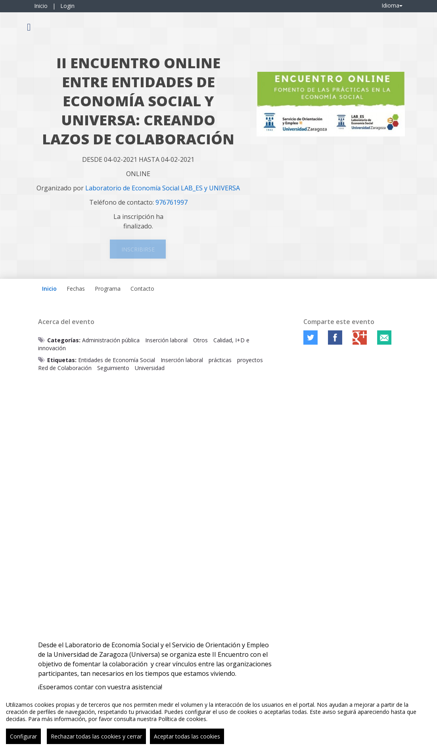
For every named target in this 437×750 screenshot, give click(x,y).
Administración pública (111, 340)
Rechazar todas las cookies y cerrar (96, 736)
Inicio (41, 6)
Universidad (150, 368)
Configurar (23, 736)
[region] (218, 719)
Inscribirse (138, 249)
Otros (200, 340)
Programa (108, 288)
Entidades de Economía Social (116, 360)
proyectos (250, 360)
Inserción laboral (166, 340)
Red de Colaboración (65, 368)
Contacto (142, 288)
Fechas (76, 288)
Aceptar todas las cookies (187, 736)
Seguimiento (113, 368)
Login (67, 6)
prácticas (220, 360)
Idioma (391, 5)
